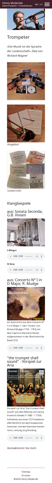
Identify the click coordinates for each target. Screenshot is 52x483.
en (41, 4)
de (36, 4)
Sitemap (26, 471)
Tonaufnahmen (25, 5)
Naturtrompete (9, 5)
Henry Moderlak (12, 3)
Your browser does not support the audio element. (26, 256)
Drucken (26, 475)
